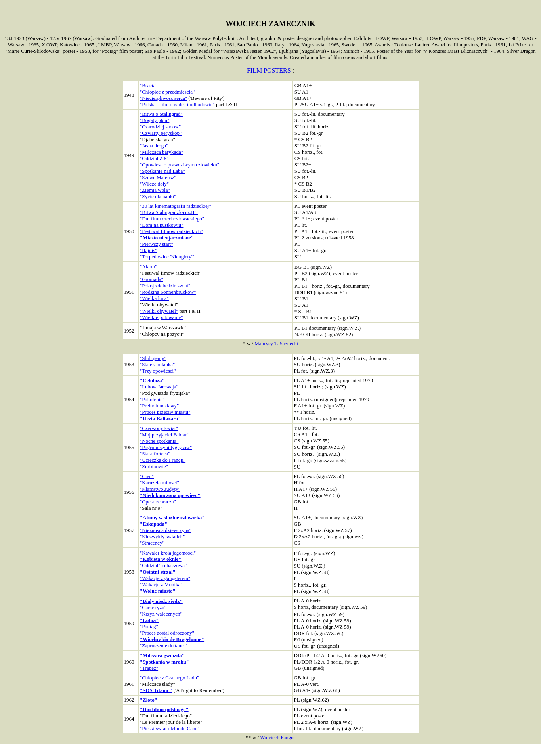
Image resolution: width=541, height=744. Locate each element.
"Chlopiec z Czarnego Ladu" (169, 678)
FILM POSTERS (269, 70)
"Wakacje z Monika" (161, 584)
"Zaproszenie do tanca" (164, 645)
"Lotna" (149, 620)
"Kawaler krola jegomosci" (168, 553)
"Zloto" (148, 700)
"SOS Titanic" (156, 690)
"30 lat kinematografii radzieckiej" (175, 206)
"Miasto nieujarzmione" (167, 238)
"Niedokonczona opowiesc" (170, 495)
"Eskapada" (153, 524)
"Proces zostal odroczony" (167, 633)
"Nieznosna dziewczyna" (165, 530)
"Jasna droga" (154, 146)
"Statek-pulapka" (157, 364)
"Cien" (147, 476)
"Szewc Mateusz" (158, 177)
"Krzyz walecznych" (161, 614)
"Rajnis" (148, 250)
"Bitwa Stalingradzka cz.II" (169, 212)
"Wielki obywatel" (159, 311)
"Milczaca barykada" (161, 152)
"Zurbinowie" (154, 466)
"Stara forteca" (155, 454)
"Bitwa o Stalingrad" (161, 114)
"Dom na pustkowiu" (162, 225)
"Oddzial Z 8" (154, 158)
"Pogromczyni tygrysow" (166, 447)
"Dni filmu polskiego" (164, 709)
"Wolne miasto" (158, 591)
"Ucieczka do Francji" (162, 460)
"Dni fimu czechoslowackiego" (172, 219)
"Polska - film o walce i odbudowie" (177, 104)
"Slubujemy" (153, 358)
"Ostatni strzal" (158, 572)
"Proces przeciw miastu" (165, 412)
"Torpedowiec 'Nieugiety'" (167, 257)
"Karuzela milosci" (159, 483)
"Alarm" (148, 267)
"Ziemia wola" (155, 190)
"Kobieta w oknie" (161, 559)
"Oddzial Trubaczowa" (163, 565)
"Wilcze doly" (154, 184)
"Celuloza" (152, 380)
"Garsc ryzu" (153, 607)
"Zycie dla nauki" (158, 196)
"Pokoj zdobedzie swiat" (165, 286)
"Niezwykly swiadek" (162, 536)
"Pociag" (149, 626)
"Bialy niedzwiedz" (161, 601)
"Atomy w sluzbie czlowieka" (172, 517)
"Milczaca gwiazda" (162, 655)
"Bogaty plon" (155, 120)
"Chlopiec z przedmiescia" (167, 92)
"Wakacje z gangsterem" (165, 578)
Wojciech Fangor (277, 737)
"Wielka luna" (154, 298)
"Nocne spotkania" (159, 441)
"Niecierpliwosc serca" (163, 98)
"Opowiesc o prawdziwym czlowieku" (179, 165)
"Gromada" (151, 279)
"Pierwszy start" (156, 244)
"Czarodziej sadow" (160, 127)
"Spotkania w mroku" (164, 662)
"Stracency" (152, 543)
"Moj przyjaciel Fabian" (164, 435)
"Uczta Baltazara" (160, 418)
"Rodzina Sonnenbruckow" (168, 292)
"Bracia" (149, 85)
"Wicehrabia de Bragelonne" (172, 639)
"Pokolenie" (152, 399)
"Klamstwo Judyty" (160, 489)
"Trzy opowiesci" (158, 371)
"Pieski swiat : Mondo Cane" (170, 728)
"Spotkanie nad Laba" (162, 171)
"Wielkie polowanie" (161, 317)
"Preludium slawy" (159, 406)
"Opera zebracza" (158, 502)
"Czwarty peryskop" (161, 133)
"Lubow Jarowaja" (159, 387)
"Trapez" (149, 668)
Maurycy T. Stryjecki (276, 343)
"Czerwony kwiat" (159, 428)
